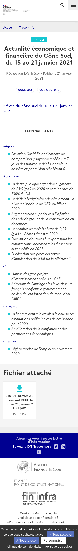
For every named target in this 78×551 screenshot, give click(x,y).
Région (8, 146)
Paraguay (10, 306)
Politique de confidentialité (39, 517)
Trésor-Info (26, 27)
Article (39, 39)
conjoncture (49, 89)
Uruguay (9, 341)
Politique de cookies (23, 522)
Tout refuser (26, 540)
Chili (6, 266)
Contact (26, 513)
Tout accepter (60, 534)
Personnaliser (53, 540)
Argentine (11, 176)
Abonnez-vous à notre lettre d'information (39, 439)
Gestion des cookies (54, 522)
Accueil (8, 27)
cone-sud (25, 89)
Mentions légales (46, 513)
